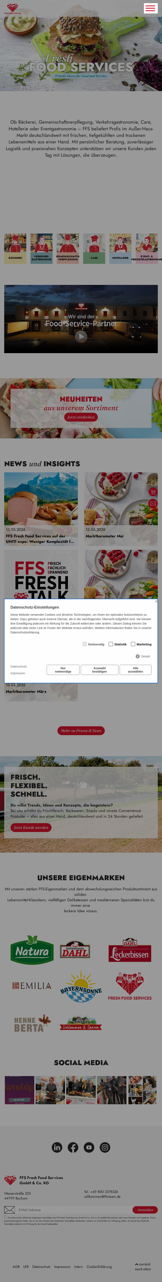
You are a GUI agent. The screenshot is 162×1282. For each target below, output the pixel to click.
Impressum (18, 673)
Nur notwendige (63, 669)
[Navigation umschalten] (151, 8)
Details (145, 656)
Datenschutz (19, 666)
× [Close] (156, 601)
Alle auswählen (135, 669)
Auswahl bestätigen (99, 669)
